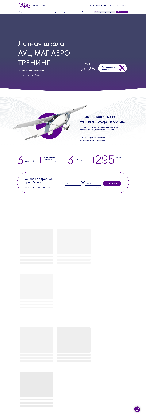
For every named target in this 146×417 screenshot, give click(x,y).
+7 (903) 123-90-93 (98, 5)
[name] (73, 183)
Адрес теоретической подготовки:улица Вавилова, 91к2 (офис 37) (80, 409)
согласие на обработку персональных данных (101, 187)
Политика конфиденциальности (116, 414)
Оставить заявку (112, 183)
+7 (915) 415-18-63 (118, 5)
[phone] (92, 183)
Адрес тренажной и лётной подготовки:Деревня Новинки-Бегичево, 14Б (81, 413)
